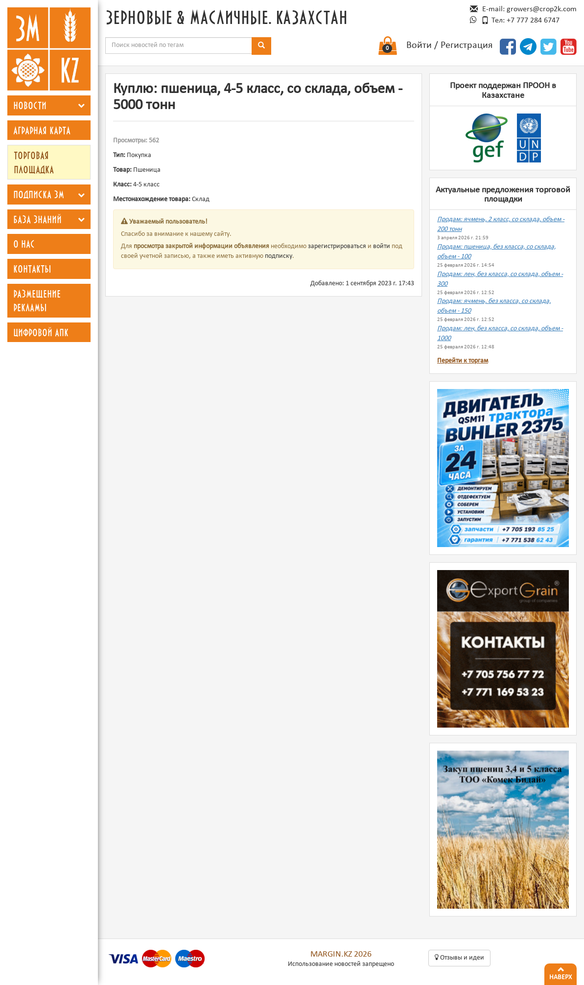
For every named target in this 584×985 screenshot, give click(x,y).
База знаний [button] (37, 219)
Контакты (32, 268)
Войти (419, 45)
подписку (278, 256)
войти (381, 246)
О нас (24, 244)
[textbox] (179, 45)
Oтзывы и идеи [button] (459, 958)
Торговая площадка (34, 162)
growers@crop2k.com (542, 9)
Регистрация (466, 45)
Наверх (560, 972)
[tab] (49, 105)
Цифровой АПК (41, 332)
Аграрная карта (41, 130)
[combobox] (178, 45)
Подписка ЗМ (38, 194)
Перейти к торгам (462, 361)
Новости (30, 105)
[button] (81, 105)
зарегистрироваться (337, 246)
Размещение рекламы (37, 301)
